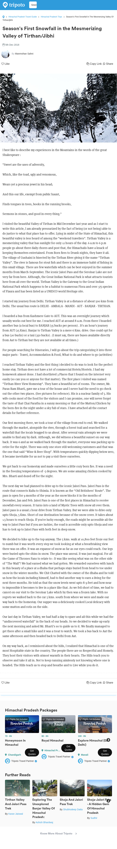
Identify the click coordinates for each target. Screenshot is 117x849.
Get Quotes (32, 752)
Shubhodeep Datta (73, 809)
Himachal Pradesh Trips (51, 17)
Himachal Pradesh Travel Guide (23, 17)
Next (108, 740)
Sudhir (93, 818)
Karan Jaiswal (15, 813)
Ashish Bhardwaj (44, 822)
